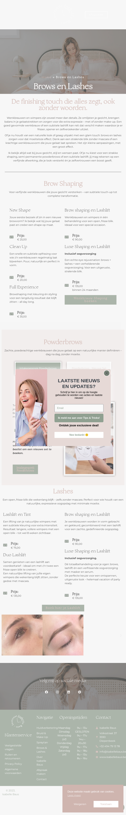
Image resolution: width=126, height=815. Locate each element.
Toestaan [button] (106, 804)
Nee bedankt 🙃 (79, 435)
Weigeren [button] (80, 804)
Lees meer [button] (74, 795)
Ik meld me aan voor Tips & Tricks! (79, 418)
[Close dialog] (106, 373)
